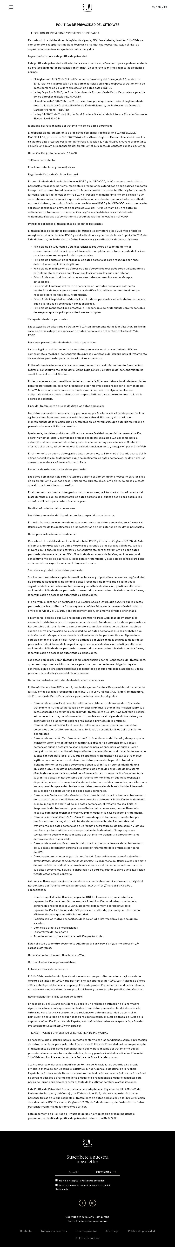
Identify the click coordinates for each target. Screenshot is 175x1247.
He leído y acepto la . (82, 1180)
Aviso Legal (112, 1231)
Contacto (26, 1231)
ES (153, 7)
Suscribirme (106, 1171)
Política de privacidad (141, 1231)
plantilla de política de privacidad (66, 1118)
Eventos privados (86, 1231)
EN (159, 7)
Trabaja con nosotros (54, 1231)
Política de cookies (87, 1238)
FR (165, 7)
